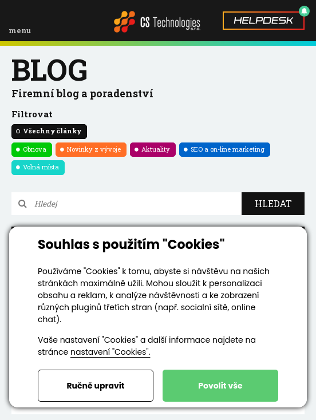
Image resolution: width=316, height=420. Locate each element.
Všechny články (52, 130)
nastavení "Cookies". (110, 352)
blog (49, 69)
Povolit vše (220, 385)
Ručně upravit (95, 385)
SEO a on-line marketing (227, 149)
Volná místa (41, 167)
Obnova (34, 149)
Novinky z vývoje (94, 149)
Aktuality (155, 149)
